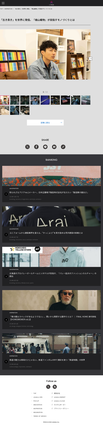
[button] (90, 58)
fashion (24, 326)
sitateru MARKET (60, 397)
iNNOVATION (37, 405)
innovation (19, 239)
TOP (1, 9)
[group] (4, 100)
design (14, 326)
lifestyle (23, 283)
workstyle (32, 199)
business (18, 199)
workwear (38, 199)
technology (30, 326)
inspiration (22, 366)
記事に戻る (51, 122)
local (24, 239)
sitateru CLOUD (59, 401)
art (10, 326)
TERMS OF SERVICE (40, 416)
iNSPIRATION (8, 9)
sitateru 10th (38, 397)
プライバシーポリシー (61, 408)
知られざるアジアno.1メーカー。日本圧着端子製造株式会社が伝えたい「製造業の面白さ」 (49, 192)
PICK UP (36, 401)
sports (31, 283)
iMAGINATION (38, 412)
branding (12, 199)
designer (18, 326)
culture (11, 366)
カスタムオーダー (60, 405)
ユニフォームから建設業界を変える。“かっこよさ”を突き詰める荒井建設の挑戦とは (46, 232)
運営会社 (57, 393)
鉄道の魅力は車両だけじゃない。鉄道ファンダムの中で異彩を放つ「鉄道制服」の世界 (47, 359)
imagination (25, 199)
